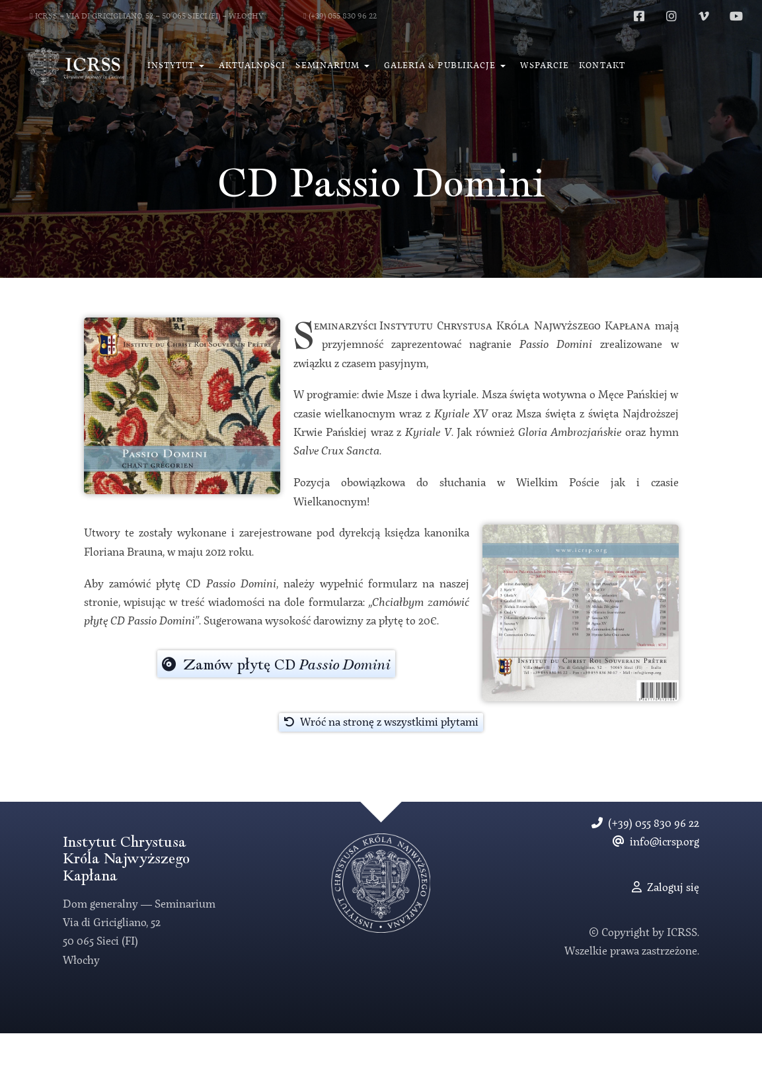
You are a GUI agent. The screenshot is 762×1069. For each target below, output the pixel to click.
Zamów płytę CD (276, 664)
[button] (177, 66)
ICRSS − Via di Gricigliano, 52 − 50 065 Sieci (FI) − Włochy (147, 17)
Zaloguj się (665, 888)
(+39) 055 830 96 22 (340, 17)
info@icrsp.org (656, 842)
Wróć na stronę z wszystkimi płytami (381, 722)
